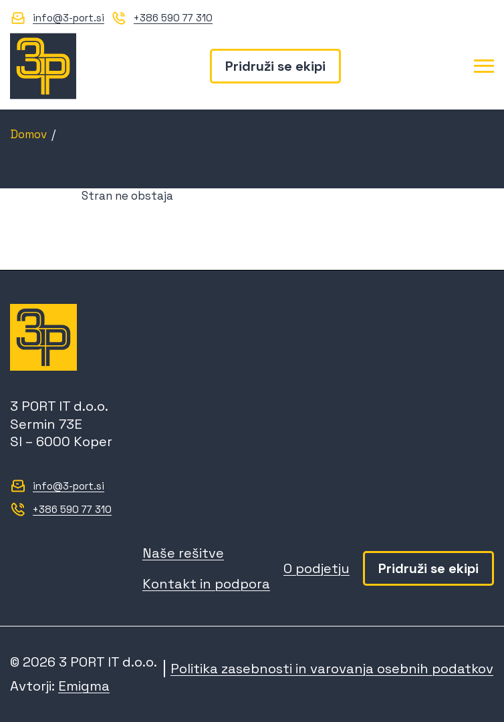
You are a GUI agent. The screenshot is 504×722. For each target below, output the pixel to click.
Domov (28, 134)
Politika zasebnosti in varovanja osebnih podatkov (331, 668)
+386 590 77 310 (173, 17)
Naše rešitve (183, 553)
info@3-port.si (68, 17)
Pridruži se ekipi (275, 66)
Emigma (84, 686)
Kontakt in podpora (206, 583)
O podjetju (316, 568)
